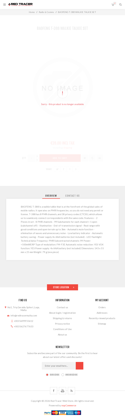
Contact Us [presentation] (72, 195)
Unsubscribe (71, 374)
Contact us (62, 307)
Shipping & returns (62, 318)
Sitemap (102, 323)
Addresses (102, 312)
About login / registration (62, 312)
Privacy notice (62, 323)
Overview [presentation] (51, 195)
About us (62, 334)
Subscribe (55, 374)
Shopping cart (115, 3)
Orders (102, 307)
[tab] (51, 196)
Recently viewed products (102, 318)
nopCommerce (69, 405)
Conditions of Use (62, 329)
